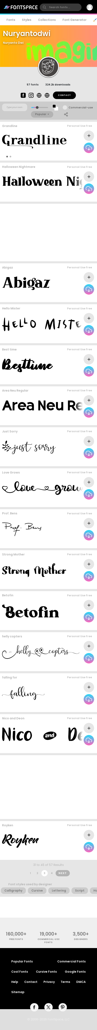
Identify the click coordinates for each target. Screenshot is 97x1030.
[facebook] (34, 1007)
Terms (65, 982)
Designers (81, 939)
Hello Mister (11, 308)
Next (63, 873)
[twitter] (48, 1007)
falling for (9, 677)
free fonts (16, 939)
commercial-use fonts (49, 941)
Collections (47, 20)
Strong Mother (13, 554)
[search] (61, 7)
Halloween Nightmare (18, 167)
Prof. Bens (9, 513)
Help (14, 982)
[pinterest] (63, 1007)
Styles (26, 20)
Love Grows (11, 472)
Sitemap (17, 992)
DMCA (81, 982)
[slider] (37, 107)
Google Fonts (75, 972)
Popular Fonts (22, 961)
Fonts (10, 20)
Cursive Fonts (46, 972)
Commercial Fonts (71, 961)
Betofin (7, 595)
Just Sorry (10, 431)
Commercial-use (81, 107)
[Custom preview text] (14, 107)
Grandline (9, 126)
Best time (9, 349)
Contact (64, 95)
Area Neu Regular (15, 390)
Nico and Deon (13, 718)
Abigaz (7, 267)
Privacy (49, 982)
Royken (7, 825)
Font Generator (75, 20)
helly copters (12, 636)
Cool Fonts (19, 972)
